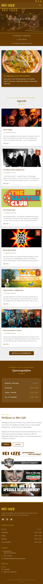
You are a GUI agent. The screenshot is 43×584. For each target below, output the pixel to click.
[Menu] (40, 5)
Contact (18, 444)
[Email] (41, 1)
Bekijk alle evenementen (21, 353)
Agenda (6, 444)
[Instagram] (38, 1)
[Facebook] (36, 1)
